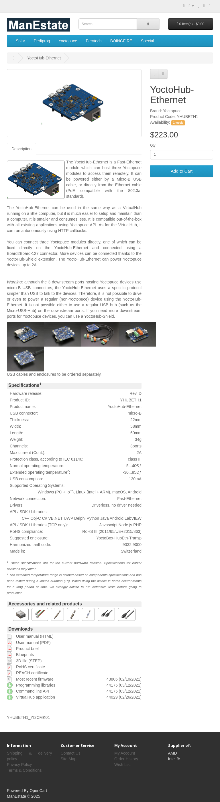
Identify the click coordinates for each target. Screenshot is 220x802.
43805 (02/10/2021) (124, 679)
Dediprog (42, 41)
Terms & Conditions (24, 770)
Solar (20, 41)
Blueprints (25, 654)
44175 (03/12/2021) (124, 685)
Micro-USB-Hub (21, 310)
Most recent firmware (35, 679)
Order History (126, 759)
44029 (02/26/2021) (124, 697)
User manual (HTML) (35, 636)
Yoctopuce (68, 41)
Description (21, 149)
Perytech (93, 41)
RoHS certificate (30, 667)
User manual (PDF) (33, 642)
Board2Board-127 (23, 253)
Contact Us (70, 753)
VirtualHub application (35, 697)
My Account (124, 753)
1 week (178, 122)
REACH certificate (32, 673)
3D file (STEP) (29, 661)
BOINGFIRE (121, 41)
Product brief (27, 648)
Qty (153, 145)
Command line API (32, 691)
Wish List (122, 764)
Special (147, 41)
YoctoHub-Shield (22, 259)
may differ (28, 569)
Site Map (68, 759)
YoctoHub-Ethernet (44, 58)
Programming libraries (35, 685)
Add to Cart (181, 171)
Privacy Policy (19, 764)
